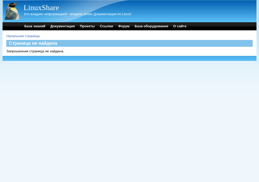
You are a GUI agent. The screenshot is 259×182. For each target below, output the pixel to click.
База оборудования (151, 26)
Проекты (87, 26)
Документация (62, 26)
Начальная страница (23, 36)
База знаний (34, 26)
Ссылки (106, 26)
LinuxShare (41, 7)
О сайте (179, 26)
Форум (124, 26)
